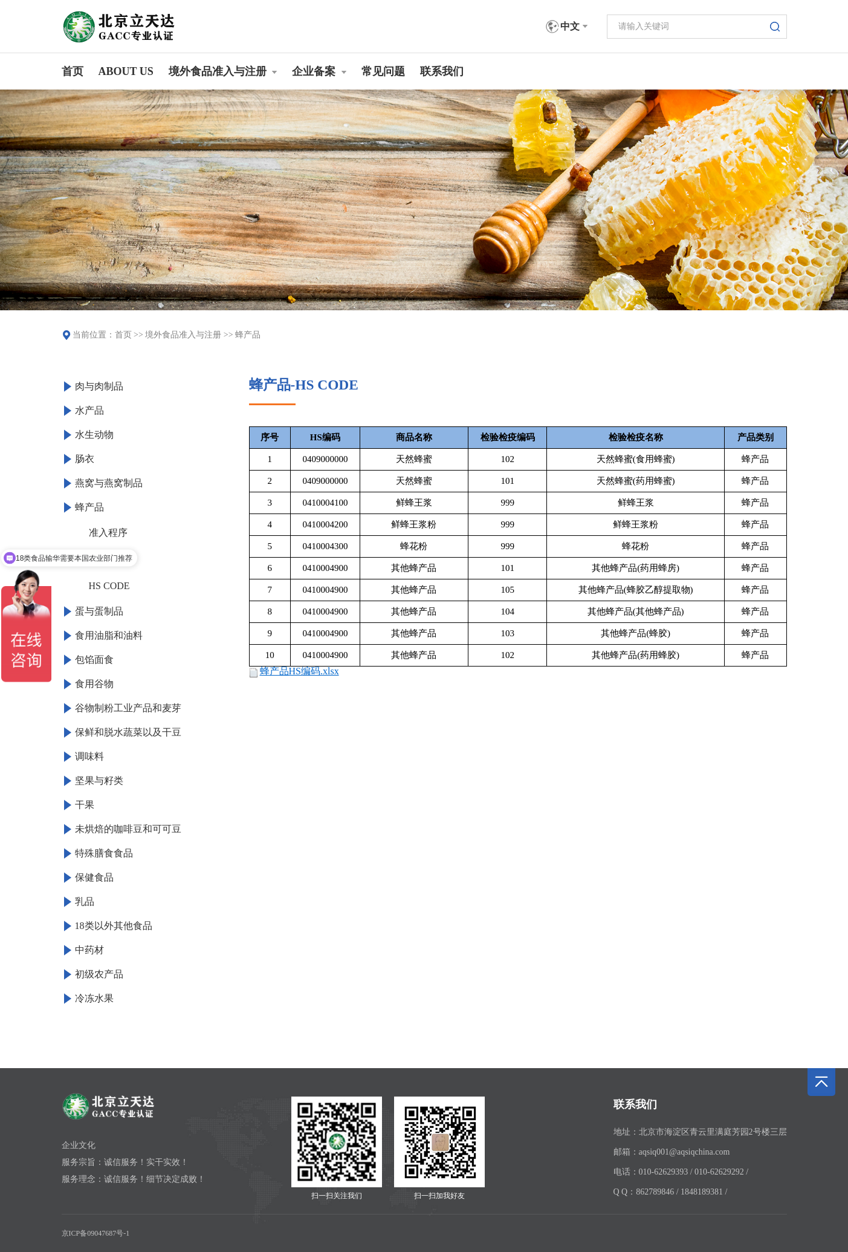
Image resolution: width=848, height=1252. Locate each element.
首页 (72, 71)
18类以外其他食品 (113, 926)
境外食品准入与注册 (223, 71)
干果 (84, 805)
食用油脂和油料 (109, 635)
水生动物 (94, 434)
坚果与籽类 (99, 780)
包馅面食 (94, 659)
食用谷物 (94, 684)
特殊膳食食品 (104, 853)
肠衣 (84, 459)
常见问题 (383, 71)
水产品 (89, 410)
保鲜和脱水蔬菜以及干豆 (128, 732)
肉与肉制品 (99, 386)
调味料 (89, 756)
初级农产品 (99, 974)
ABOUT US (126, 71)
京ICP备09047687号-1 (96, 1233)
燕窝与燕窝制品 (109, 483)
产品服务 (108, 559)
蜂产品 (248, 334)
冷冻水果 (94, 998)
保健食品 (94, 877)
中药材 (89, 950)
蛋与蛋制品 (99, 611)
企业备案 (319, 71)
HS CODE (109, 586)
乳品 (84, 901)
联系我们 (442, 71)
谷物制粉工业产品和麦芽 (128, 708)
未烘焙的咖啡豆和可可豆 (128, 829)
